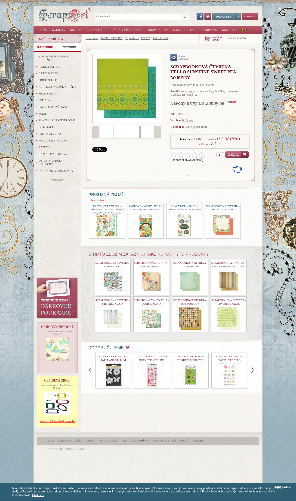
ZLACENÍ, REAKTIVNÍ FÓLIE (57, 120)
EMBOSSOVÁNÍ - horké (53, 107)
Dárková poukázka (126, 29)
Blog (244, 29)
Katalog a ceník (69, 440)
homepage (92, 38)
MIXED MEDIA (48, 93)
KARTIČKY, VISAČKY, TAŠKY (57, 86)
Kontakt (228, 29)
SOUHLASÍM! (283, 486)
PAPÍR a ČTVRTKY (112, 38)
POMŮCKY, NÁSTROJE (53, 140)
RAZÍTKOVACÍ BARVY (53, 154)
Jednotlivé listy (161, 38)
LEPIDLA (44, 100)
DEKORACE (46, 127)
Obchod (76, 29)
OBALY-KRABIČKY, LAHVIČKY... (51, 162)
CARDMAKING (48, 73)
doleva (89, 370)
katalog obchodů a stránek (66, 449)
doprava (252, 370)
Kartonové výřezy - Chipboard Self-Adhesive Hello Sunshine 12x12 (106, 209)
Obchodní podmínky (135, 440)
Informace (208, 29)
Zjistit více (38, 495)
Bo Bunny (187, 120)
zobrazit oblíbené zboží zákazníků (57, 421)
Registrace (250, 16)
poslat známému (179, 57)
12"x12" (145, 38)
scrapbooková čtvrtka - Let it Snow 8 (57, 332)
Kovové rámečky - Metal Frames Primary (57, 386)
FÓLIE (42, 113)
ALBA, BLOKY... (49, 66)
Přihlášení (226, 16)
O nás (43, 29)
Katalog (58, 29)
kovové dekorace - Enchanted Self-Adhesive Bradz (229, 360)
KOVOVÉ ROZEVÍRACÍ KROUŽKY (53, 58)
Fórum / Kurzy (157, 29)
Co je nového (96, 29)
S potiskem (132, 38)
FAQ (192, 29)
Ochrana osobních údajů (170, 440)
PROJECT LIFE (48, 80)
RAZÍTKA (45, 147)
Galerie (179, 29)
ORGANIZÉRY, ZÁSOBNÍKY (56, 170)
